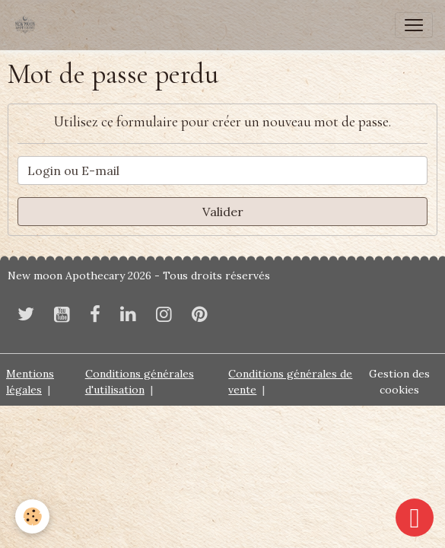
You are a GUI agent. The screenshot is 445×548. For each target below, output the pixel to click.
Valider (222, 211)
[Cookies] (32, 516)
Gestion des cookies (399, 382)
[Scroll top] (415, 518)
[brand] (28, 25)
